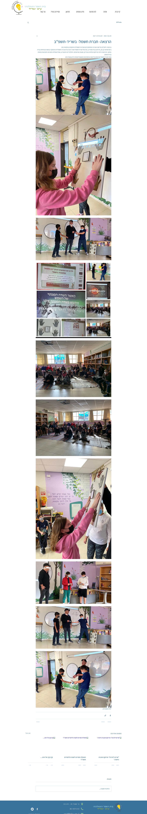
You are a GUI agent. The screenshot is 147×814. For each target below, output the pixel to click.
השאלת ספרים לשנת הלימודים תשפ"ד (75, 758)
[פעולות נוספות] (37, 36)
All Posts (118, 22)
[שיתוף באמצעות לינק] (105, 716)
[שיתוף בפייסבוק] (110, 716)
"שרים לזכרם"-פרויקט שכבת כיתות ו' (109, 758)
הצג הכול (28, 733)
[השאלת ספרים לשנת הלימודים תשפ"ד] (73, 745)
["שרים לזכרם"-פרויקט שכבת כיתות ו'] (106, 745)
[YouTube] (32, 809)
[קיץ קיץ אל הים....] (40, 745)
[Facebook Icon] (37, 809)
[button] (28, 22)
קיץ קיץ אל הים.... (46, 757)
